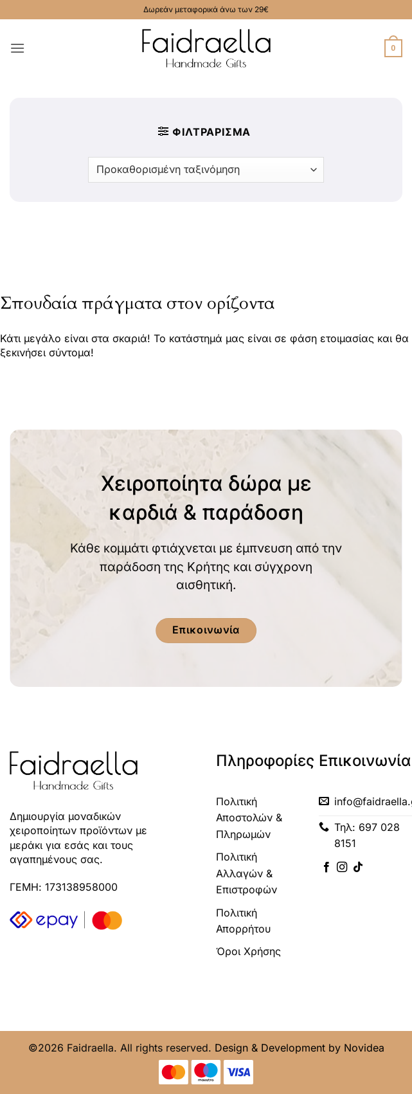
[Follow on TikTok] (358, 867)
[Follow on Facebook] (326, 867)
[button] (17, 48)
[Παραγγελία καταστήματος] (205, 170)
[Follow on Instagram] (342, 867)
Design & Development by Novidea (299, 1047)
